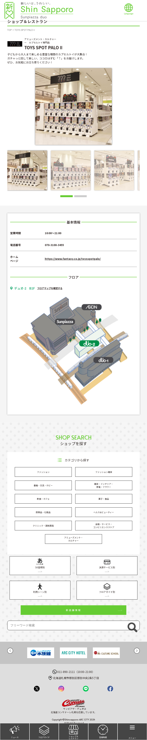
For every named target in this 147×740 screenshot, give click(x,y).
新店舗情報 (73, 610)
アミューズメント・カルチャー (73, 539)
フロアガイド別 (107, 588)
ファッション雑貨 (103, 471)
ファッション (43, 471)
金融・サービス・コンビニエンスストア (103, 526)
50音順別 (40, 563)
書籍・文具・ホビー (43, 485)
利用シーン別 (40, 588)
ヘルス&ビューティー (103, 512)
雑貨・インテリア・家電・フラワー (103, 485)
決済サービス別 (107, 563)
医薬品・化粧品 (43, 512)
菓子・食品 (103, 498)
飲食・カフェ (43, 498)
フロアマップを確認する (49, 288)
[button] (66, 196)
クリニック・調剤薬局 (43, 525)
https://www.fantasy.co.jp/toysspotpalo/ (73, 259)
